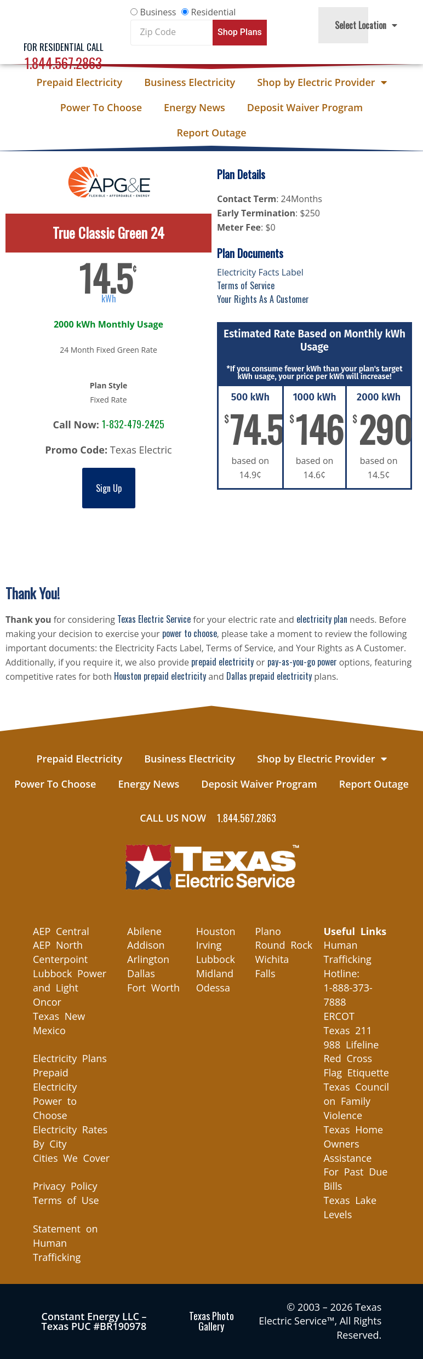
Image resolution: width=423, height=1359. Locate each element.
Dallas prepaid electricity (269, 676)
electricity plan (321, 619)
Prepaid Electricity (79, 82)
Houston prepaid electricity (160, 676)
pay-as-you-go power (302, 661)
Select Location (366, 25)
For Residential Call (64, 47)
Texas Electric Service (154, 619)
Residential (213, 12)
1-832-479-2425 (133, 424)
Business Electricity (189, 82)
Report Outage (211, 132)
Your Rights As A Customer (263, 299)
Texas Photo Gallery (211, 1321)
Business (158, 12)
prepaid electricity (222, 661)
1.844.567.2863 (63, 63)
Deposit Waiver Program (305, 107)
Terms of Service (246, 285)
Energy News (194, 107)
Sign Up (109, 488)
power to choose (189, 633)
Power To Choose (101, 107)
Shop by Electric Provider (321, 82)
